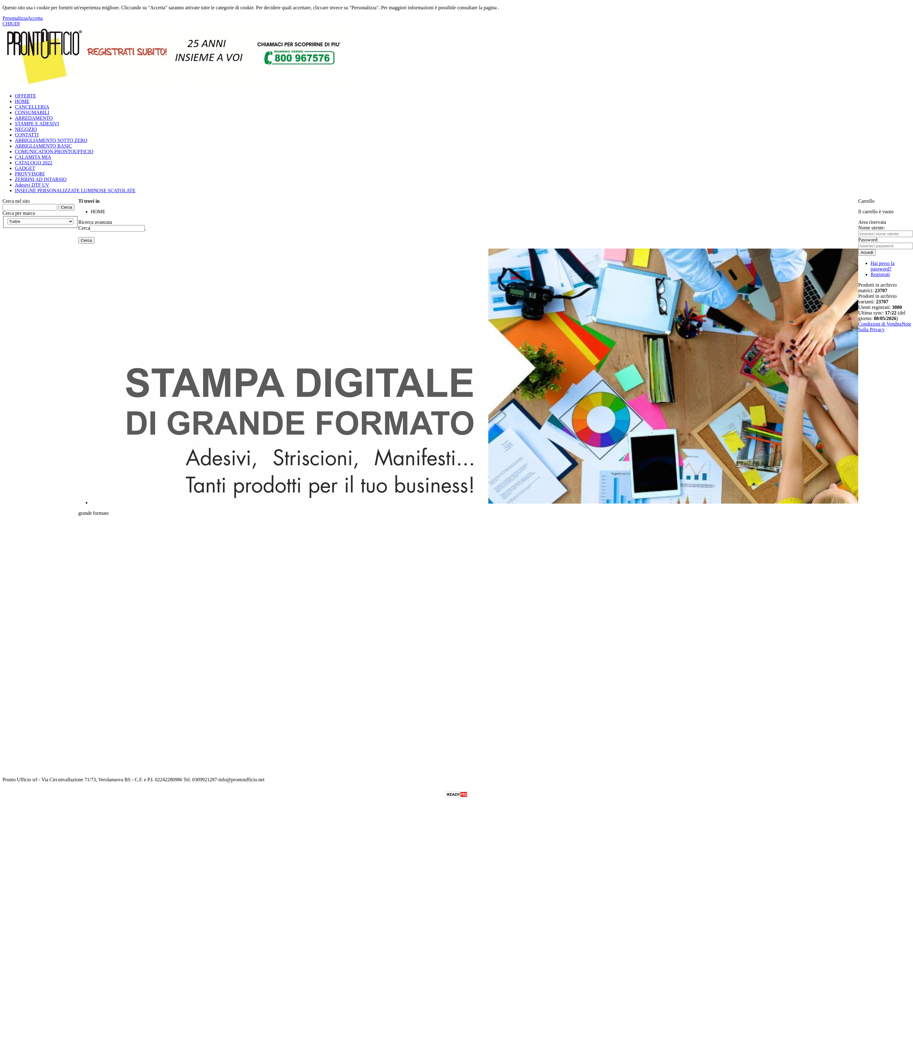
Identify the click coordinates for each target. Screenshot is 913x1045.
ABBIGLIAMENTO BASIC (43, 146)
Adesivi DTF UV (32, 185)
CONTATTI (27, 134)
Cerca (84, 228)
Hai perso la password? (882, 266)
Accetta (35, 18)
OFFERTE (25, 95)
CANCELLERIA (32, 107)
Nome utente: (871, 227)
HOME (22, 101)
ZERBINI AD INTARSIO (41, 179)
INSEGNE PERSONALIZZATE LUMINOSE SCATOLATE (75, 190)
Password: (868, 239)
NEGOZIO (26, 129)
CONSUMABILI (32, 112)
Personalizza (15, 18)
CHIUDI (11, 23)
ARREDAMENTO (34, 118)
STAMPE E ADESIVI (37, 123)
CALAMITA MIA (33, 157)
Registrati (880, 274)
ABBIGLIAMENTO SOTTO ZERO (51, 140)
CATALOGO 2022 (33, 162)
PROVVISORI (30, 173)
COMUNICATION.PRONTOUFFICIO (54, 151)
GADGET (25, 168)
